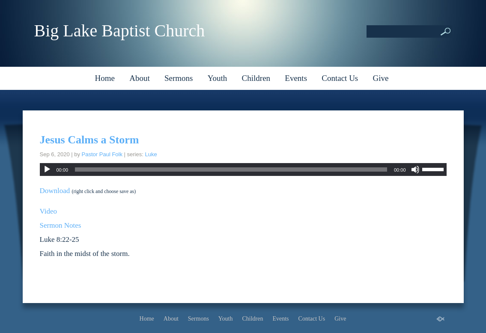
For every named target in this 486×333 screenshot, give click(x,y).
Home (105, 78)
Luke (151, 154)
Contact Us (340, 78)
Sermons (178, 78)
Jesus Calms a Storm (89, 140)
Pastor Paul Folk (102, 154)
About (139, 78)
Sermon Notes (60, 225)
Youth (217, 78)
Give (381, 78)
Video (48, 211)
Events (296, 78)
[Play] (47, 169)
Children (256, 78)
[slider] (231, 169)
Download (55, 191)
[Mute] (415, 169)
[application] (243, 169)
